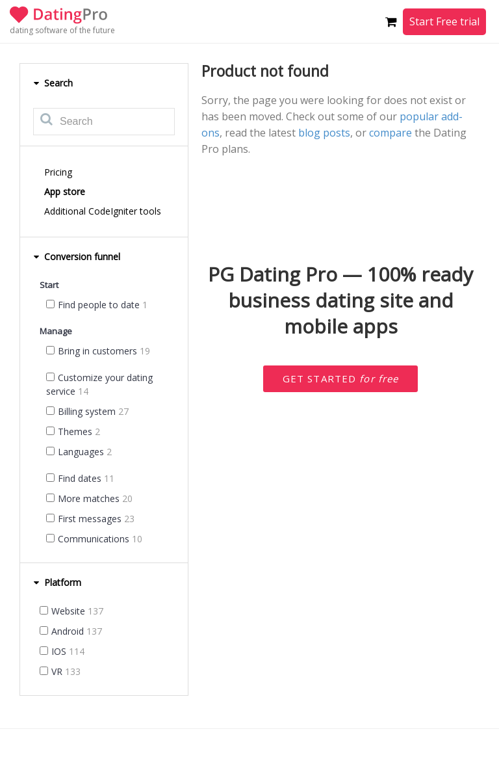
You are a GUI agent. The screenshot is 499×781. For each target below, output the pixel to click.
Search (53, 83)
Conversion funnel (76, 256)
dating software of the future (62, 30)
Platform (57, 582)
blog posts (324, 133)
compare (390, 133)
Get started (341, 378)
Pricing (58, 172)
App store (64, 191)
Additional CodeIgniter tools (102, 211)
